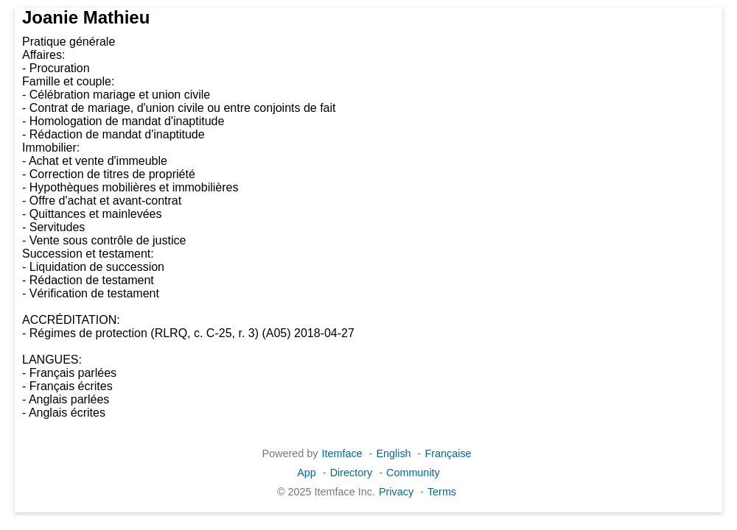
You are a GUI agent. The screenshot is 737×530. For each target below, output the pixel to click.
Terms (441, 492)
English (393, 453)
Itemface (341, 453)
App (306, 472)
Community (413, 472)
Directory (351, 472)
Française (448, 453)
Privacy (396, 492)
